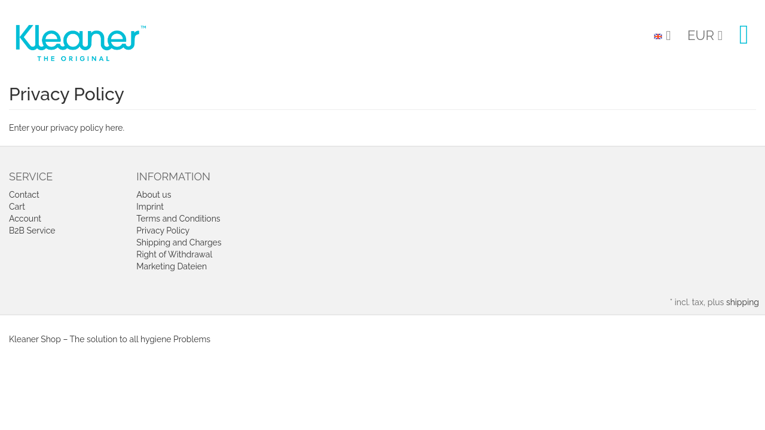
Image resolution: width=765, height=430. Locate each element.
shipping (742, 302)
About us (153, 194)
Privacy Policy (162, 230)
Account (25, 218)
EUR (705, 35)
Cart (17, 206)
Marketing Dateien (171, 266)
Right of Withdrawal (174, 254)
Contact (24, 194)
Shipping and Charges (178, 242)
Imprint (150, 206)
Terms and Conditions (178, 218)
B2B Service (32, 230)
